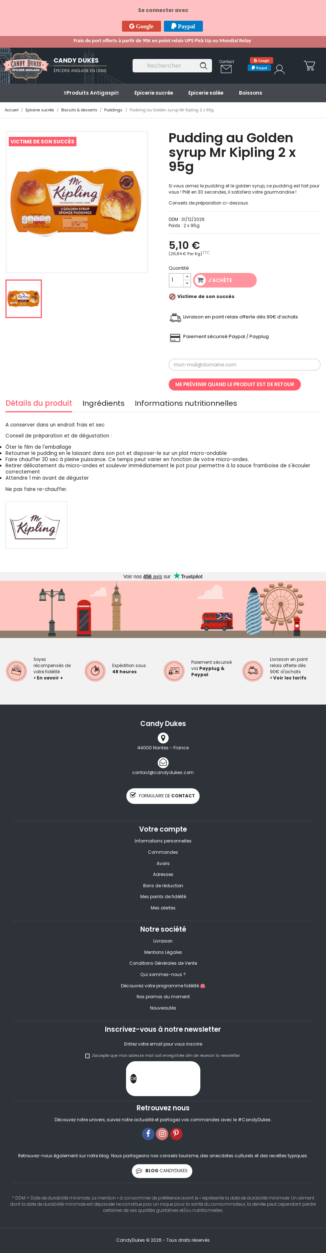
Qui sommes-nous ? (163, 975)
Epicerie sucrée (153, 93)
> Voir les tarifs (288, 678)
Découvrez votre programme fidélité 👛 (163, 986)
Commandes (163, 852)
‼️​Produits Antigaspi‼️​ (91, 93)
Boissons (250, 93)
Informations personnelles (163, 841)
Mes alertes (163, 908)
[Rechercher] (172, 65)
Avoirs (163, 864)
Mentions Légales (163, 952)
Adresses (163, 874)
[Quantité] (176, 280)
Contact (226, 61)
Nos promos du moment (163, 997)
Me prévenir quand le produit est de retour (234, 384)
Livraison (163, 941)
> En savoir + (48, 678)
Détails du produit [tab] (38, 404)
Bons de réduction (163, 886)
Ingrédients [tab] (103, 404)
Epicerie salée (205, 93)
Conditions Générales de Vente (163, 963)
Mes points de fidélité (163, 897)
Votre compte (163, 829)
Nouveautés (163, 1008)
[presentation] (192, 1080)
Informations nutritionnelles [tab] (186, 404)
